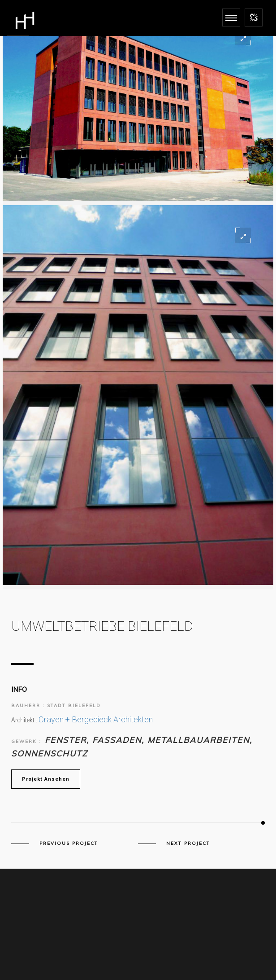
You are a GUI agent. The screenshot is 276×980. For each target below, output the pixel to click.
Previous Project (68, 843)
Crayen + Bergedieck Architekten (96, 719)
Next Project (188, 843)
